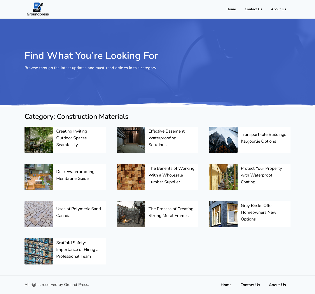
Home (231, 9)
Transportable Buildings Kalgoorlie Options (261, 138)
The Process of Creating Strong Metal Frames (170, 217)
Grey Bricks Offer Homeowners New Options (259, 217)
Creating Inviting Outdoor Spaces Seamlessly (72, 138)
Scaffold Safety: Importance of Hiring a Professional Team (78, 254)
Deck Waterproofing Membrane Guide (76, 177)
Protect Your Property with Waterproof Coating (262, 178)
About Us (278, 9)
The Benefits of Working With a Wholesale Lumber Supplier (167, 177)
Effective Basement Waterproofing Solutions (168, 138)
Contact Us (253, 9)
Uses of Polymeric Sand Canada (74, 217)
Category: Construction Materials (82, 116)
